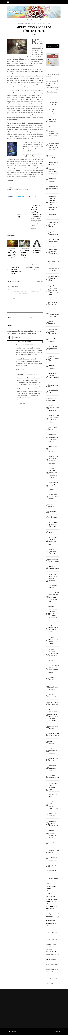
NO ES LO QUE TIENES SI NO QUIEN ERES (53, 525)
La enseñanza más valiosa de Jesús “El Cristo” (54, 188)
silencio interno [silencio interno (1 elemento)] (51, 969)
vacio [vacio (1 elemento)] (47, 971)
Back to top (58, 1032)
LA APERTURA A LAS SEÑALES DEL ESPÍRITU (54, 497)
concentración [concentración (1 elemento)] (54, 939)
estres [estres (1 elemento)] (47, 944)
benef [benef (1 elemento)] (50, 937)
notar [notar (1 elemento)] (49, 954)
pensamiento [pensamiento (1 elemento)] (54, 954)
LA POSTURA (52, 865)
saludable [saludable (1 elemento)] (57, 964)
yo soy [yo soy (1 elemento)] (56, 971)
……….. (48, 883)
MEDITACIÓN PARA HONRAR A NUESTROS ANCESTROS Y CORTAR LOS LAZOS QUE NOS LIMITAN (53, 202)
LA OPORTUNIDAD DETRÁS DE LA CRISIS (54, 278)
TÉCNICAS (38, 23)
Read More (34, 228)
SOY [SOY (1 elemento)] (55, 969)
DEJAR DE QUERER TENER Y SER (54, 358)
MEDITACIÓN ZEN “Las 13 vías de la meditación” (54, 551)
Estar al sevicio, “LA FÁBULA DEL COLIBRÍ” (54, 224)
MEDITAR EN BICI (54, 385)
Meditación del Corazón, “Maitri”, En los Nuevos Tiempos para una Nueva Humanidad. (53, 251)
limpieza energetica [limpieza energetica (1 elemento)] (53, 946)
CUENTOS (49, 893)
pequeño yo (15, 189)
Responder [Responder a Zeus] (21, 369)
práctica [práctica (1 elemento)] (50, 964)
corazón (9, 189)
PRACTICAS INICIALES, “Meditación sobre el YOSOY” (16, 269)
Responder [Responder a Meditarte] (22, 403)
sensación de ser (23, 189)
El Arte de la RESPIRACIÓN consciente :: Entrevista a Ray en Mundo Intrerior (53, 131)
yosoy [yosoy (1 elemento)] (54, 971)
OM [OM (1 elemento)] (51, 954)
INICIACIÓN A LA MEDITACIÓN (51, 907)
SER (30, 189)
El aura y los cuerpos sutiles (37, 251)
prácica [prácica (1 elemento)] (47, 964)
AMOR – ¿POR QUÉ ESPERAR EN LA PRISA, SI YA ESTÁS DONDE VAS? (54, 597)
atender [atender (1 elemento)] (47, 937)
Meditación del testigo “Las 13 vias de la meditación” (53, 112)
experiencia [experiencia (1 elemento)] (50, 944)
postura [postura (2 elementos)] (49, 959)
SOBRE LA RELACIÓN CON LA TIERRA (53, 687)
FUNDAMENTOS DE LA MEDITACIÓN (26, 23)
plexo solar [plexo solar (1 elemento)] (52, 956)
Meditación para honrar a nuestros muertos (53, 348)
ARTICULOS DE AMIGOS (51, 887)
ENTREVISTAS (50, 896)
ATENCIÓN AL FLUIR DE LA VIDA (53, 768)
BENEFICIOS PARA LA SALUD (34, 267)
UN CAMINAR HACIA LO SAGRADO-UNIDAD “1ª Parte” (24, 254)
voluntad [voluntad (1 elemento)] (49, 971)
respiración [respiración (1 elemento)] (54, 964)
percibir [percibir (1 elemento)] (48, 956)
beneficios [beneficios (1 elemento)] (53, 937)
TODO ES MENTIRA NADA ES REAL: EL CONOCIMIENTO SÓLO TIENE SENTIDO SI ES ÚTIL (53, 613)
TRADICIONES (50, 920)
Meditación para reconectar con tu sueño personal (53, 331)
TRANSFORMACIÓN (52, 923)
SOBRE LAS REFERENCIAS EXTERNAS (53, 751)
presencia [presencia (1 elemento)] (54, 959)
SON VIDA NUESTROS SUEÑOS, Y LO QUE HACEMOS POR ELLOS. (53, 473)
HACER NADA (53, 511)
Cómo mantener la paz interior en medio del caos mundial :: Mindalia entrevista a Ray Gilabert (54, 145)
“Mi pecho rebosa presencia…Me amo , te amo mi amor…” (54, 314)
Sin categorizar (50, 913)
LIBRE (50, 532)
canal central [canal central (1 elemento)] (57, 937)
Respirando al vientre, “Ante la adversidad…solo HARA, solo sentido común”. (54, 290)
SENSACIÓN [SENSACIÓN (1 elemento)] (51, 966)
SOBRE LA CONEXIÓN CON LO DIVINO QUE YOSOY (12, 254)
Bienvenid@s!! (52, 870)
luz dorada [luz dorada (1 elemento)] (50, 949)
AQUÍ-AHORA (52, 517)
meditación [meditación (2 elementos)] (51, 951)
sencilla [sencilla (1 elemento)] (47, 966)
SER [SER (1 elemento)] (48, 969)
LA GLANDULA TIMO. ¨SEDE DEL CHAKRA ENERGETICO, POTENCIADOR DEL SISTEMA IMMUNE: (54, 581)
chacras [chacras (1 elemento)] (47, 939)
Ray (35, 34)
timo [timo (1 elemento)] (57, 969)
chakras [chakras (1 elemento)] (50, 939)
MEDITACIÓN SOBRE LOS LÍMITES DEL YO (53, 823)
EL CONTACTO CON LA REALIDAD (53, 449)
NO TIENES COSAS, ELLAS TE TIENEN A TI (54, 408)
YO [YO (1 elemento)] (52, 971)
